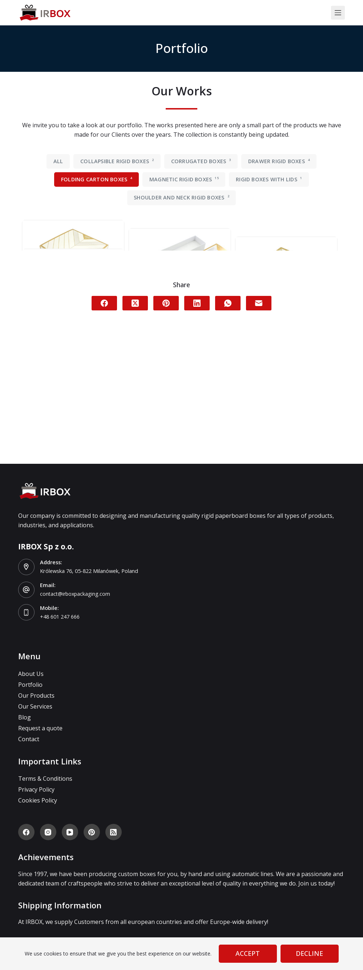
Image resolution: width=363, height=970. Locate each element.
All (58, 161)
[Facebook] (104, 438)
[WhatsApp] (228, 438)
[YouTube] (70, 832)
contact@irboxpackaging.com (76, 593)
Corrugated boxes (201, 161)
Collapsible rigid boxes (117, 161)
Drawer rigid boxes (279, 161)
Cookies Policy (37, 800)
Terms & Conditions (45, 779)
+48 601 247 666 (60, 616)
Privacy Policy (36, 789)
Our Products (36, 695)
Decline (309, 953)
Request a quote (40, 728)
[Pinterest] (166, 438)
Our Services (35, 706)
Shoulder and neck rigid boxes (181, 197)
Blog (24, 717)
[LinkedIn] (197, 438)
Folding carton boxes (96, 179)
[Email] (258, 438)
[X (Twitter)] (135, 438)
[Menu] (338, 13)
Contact (28, 739)
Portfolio (30, 685)
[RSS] (113, 832)
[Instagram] (48, 832)
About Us (31, 674)
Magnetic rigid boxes (184, 179)
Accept (247, 953)
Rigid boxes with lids (269, 179)
